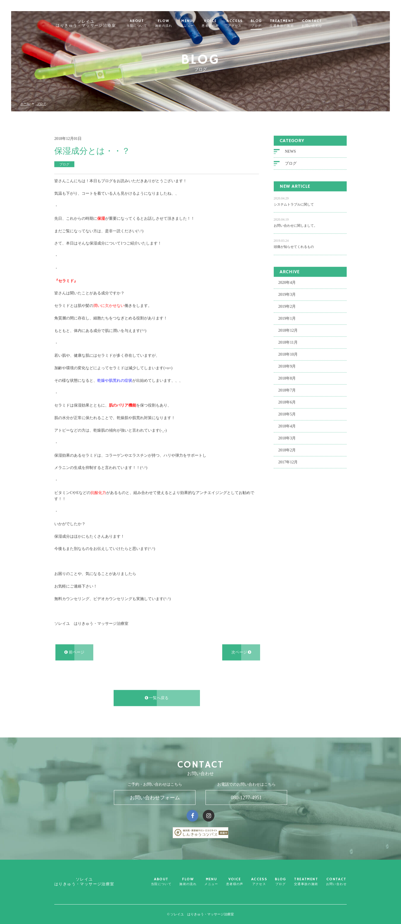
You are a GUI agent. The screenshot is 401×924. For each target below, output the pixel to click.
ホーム (25, 103)
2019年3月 (287, 293)
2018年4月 (287, 425)
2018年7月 (287, 389)
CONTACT (322, 23)
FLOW (174, 23)
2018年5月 (287, 413)
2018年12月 (288, 329)
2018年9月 (287, 365)
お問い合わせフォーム (155, 797)
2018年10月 (288, 353)
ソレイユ (97, 24)
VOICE (221, 23)
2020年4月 (287, 281)
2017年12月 (288, 461)
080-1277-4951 (246, 797)
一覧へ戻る (157, 697)
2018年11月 (287, 341)
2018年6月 (287, 401)
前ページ (74, 651)
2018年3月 (287, 437)
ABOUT (147, 23)
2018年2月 (287, 449)
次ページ (241, 651)
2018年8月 (287, 377)
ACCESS (245, 23)
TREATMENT (292, 23)
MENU (198, 23)
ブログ (41, 103)
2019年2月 (287, 305)
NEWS (290, 150)
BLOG (267, 23)
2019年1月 (287, 317)
